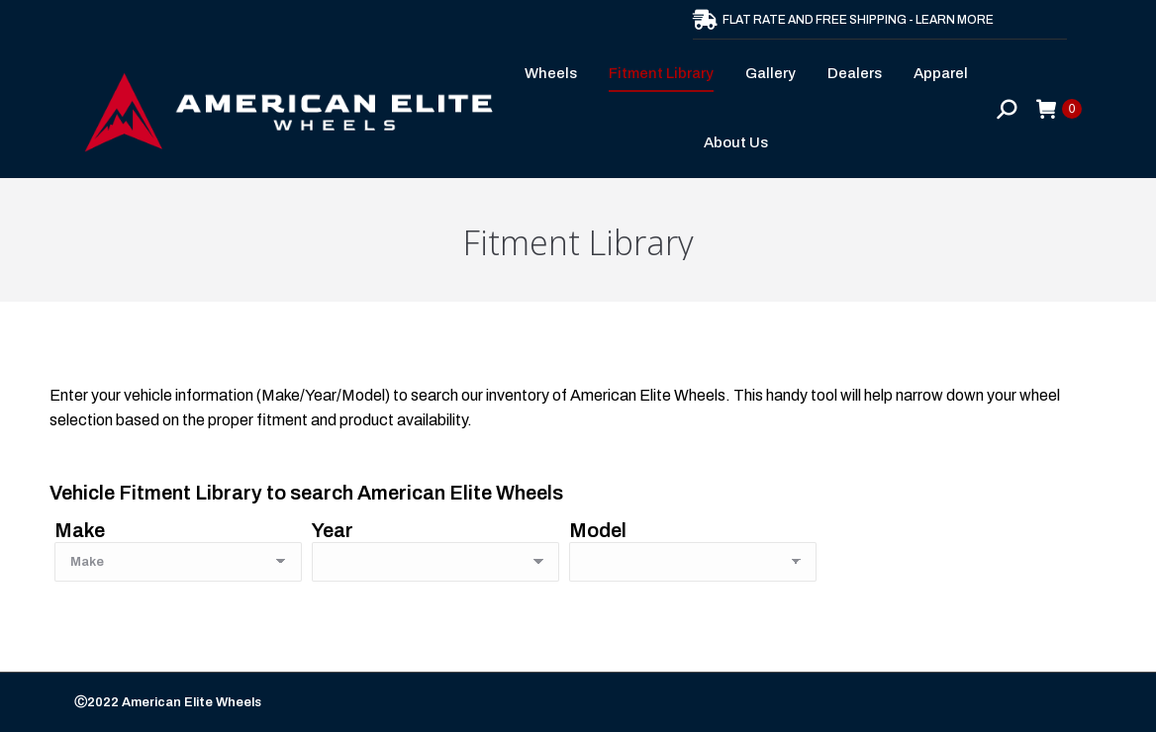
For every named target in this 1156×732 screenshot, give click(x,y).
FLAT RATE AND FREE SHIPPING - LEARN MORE (843, 20)
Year (332, 530)
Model (597, 530)
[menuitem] (557, 73)
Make (79, 530)
